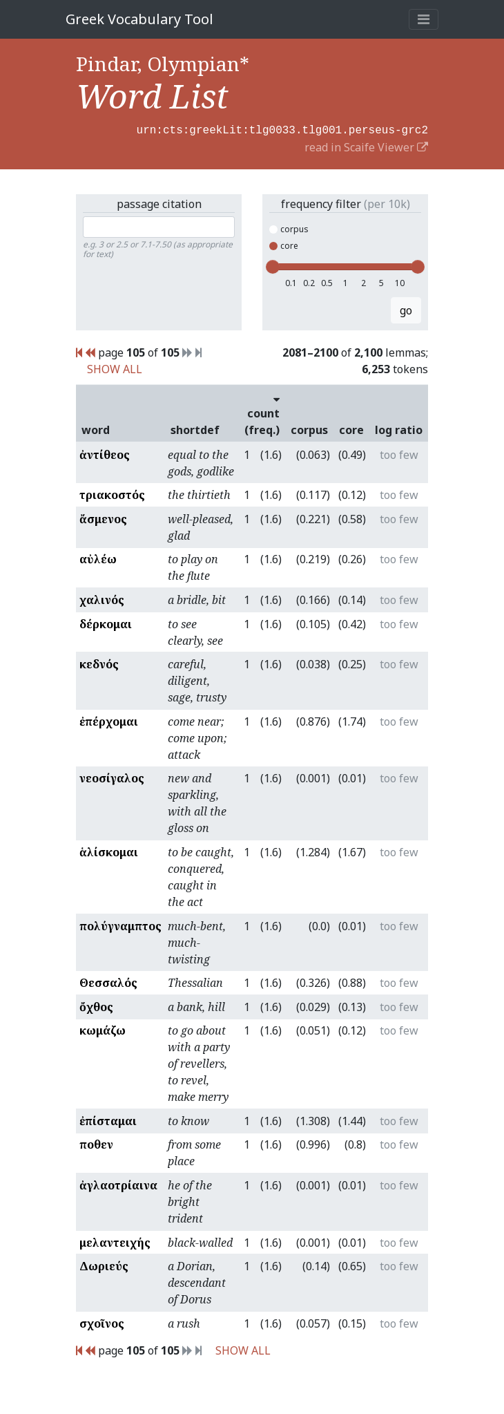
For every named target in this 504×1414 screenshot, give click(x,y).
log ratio (399, 428)
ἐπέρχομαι (108, 720)
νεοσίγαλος (111, 776)
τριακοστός (112, 493)
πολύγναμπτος (120, 924)
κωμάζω (102, 1029)
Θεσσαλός (108, 981)
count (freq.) (262, 413)
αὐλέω (98, 557)
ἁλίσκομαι (108, 850)
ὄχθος (96, 1005)
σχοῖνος (101, 1322)
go (406, 309)
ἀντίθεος (104, 453)
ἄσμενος (103, 517)
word (95, 428)
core (283, 244)
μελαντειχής (115, 1241)
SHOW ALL (114, 367)
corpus (289, 228)
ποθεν (96, 1143)
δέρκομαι (105, 622)
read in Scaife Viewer (366, 145)
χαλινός (101, 598)
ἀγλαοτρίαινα (118, 1183)
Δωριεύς (103, 1264)
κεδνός (99, 662)
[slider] (273, 265)
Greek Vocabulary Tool (139, 19)
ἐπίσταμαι (108, 1119)
